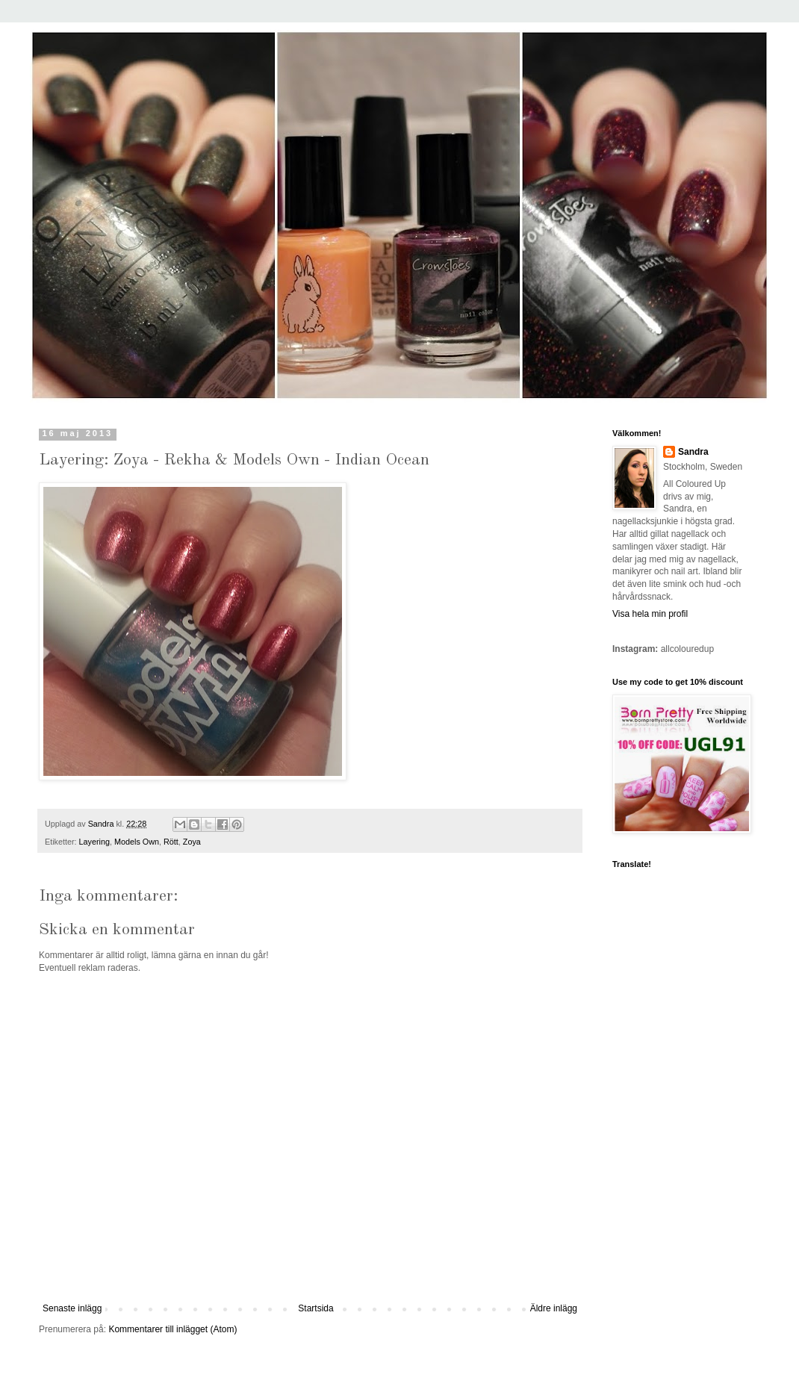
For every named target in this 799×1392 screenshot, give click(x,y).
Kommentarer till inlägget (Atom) (172, 1329)
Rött (171, 841)
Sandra (693, 452)
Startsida (315, 1308)
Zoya (192, 841)
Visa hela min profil (650, 614)
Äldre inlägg (553, 1308)
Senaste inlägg (72, 1308)
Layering (94, 841)
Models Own (136, 841)
